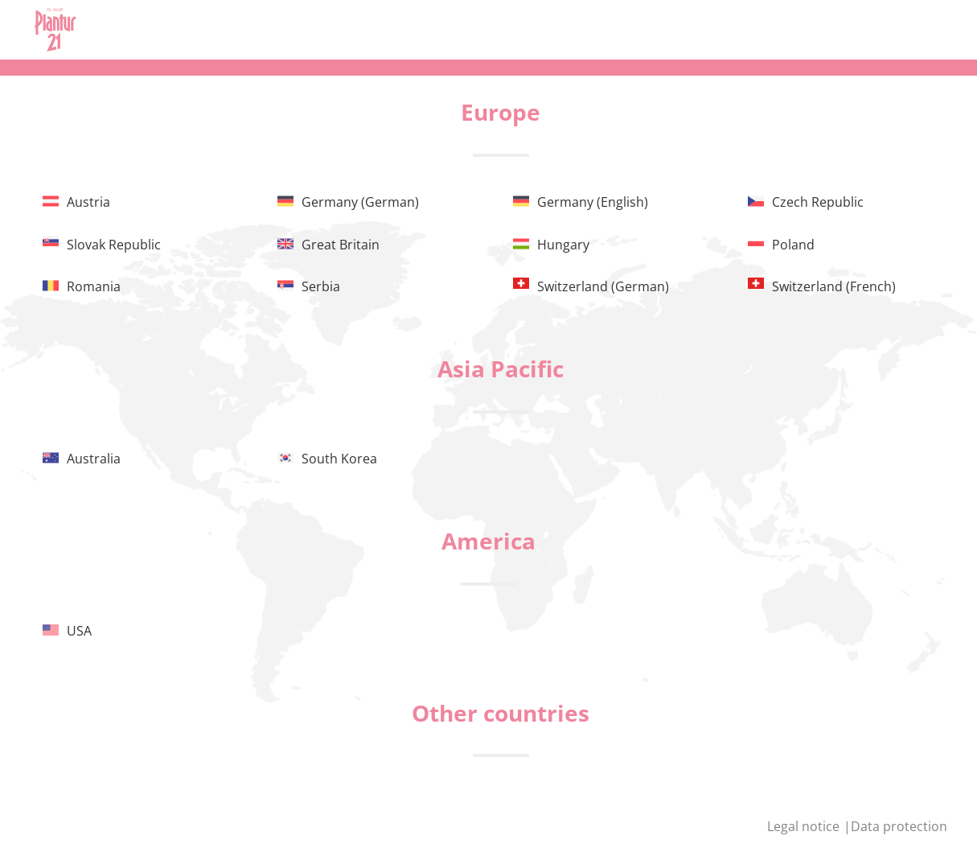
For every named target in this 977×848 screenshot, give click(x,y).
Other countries (500, 713)
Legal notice (805, 826)
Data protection (899, 826)
